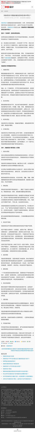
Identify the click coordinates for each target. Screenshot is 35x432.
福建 (31, 423)
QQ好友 (17, 341)
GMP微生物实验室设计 (9, 361)
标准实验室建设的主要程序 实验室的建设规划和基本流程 (17, 349)
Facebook (4, 343)
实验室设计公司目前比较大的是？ (12, 366)
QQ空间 (23, 341)
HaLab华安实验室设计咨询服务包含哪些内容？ (16, 374)
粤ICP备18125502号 (17, 426)
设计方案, (11, 3)
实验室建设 (8, 58)
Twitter (10, 343)
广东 (18, 423)
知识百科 (23, 17)
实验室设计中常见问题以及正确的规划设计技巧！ (16, 358)
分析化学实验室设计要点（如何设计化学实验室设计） (17, 379)
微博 (7, 341)
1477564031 (8, 413)
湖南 (22, 423)
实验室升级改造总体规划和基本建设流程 (22, 350)
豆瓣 (28, 341)
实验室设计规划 (7, 369)
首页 (2, 11)
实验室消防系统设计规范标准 (11, 363)
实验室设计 (4, 23)
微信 (12, 341)
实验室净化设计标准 (8, 356)
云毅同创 (20, 425)
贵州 (27, 423)
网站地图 (31, 420)
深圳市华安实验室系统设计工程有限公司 (10, 420)
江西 (25, 423)
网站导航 (19, 422)
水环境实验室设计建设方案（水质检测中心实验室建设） (18, 376)
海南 (29, 423)
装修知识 (28, 17)
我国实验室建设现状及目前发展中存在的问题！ (16, 371)
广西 (20, 423)
